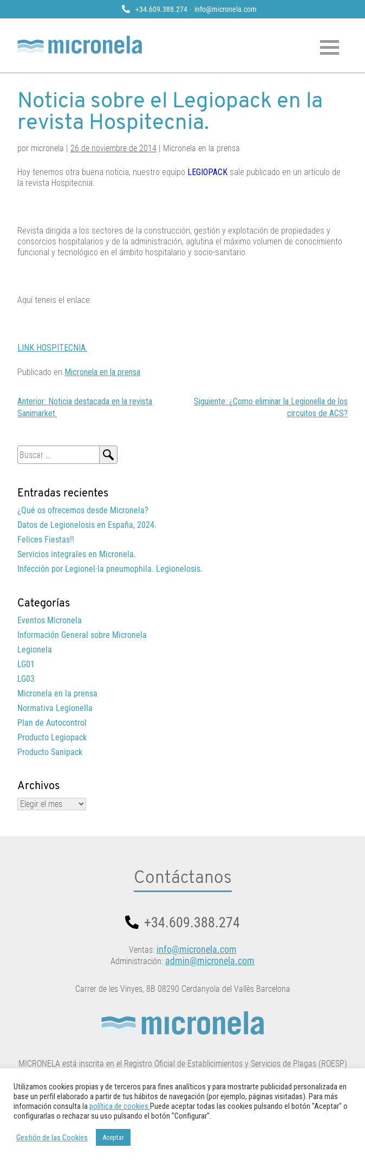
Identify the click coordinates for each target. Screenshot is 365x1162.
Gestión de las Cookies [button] (52, 1137)
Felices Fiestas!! (45, 539)
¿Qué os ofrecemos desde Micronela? (82, 510)
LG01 (26, 664)
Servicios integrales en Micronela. (76, 554)
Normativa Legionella (55, 708)
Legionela (34, 649)
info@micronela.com (225, 9)
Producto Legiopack (52, 737)
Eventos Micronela (49, 620)
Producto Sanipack (49, 752)
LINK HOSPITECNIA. (52, 348)
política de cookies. (119, 1106)
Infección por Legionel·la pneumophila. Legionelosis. (110, 569)
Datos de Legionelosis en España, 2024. (87, 525)
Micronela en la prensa (102, 372)
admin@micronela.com (210, 960)
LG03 (26, 679)
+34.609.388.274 (161, 9)
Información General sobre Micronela (82, 635)
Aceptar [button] (113, 1137)
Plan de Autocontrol (52, 723)
